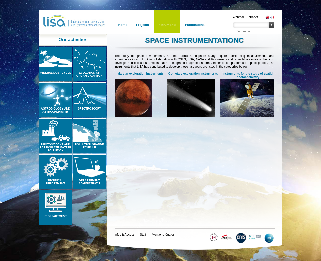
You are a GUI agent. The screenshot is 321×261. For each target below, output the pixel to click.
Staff (143, 234)
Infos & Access (125, 234)
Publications (194, 25)
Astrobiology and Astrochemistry (55, 110)
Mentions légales (163, 234)
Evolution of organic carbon (89, 74)
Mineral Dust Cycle (55, 72)
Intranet (253, 17)
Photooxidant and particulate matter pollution (55, 147)
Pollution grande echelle (89, 146)
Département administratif (89, 182)
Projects (142, 25)
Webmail (238, 17)
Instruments (167, 25)
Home (122, 25)
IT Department (55, 216)
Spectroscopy (89, 108)
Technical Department (55, 182)
